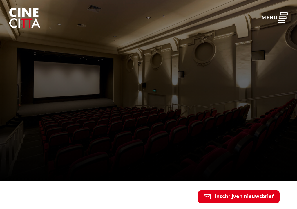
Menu (275, 17)
